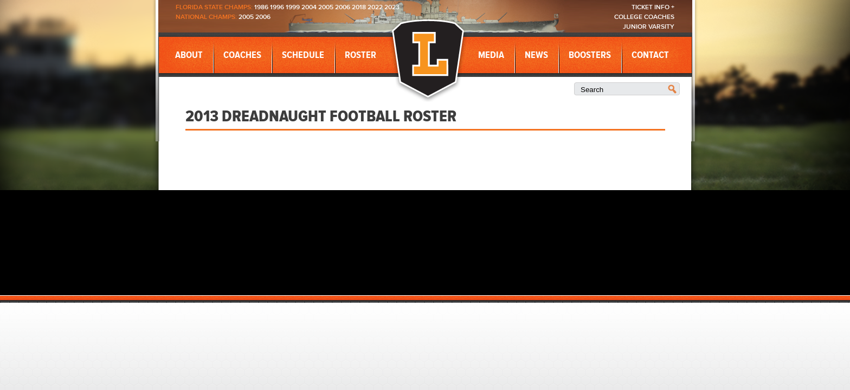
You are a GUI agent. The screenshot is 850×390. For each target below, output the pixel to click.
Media (491, 55)
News (536, 55)
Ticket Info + (653, 7)
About (189, 55)
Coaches (242, 55)
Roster (360, 55)
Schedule (303, 55)
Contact (650, 55)
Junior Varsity (648, 27)
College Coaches (644, 17)
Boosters (590, 55)
